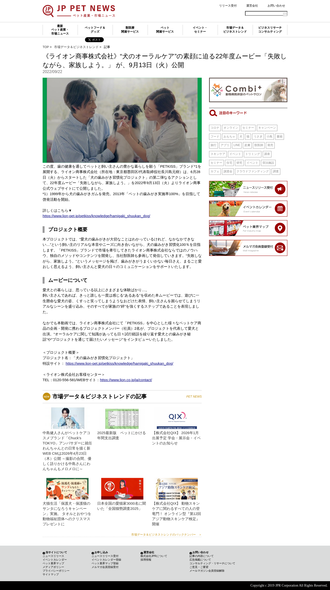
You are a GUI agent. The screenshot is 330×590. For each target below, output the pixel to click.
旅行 (213, 145)
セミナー (248, 127)
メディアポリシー (53, 566)
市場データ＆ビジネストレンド (235, 29)
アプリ (225, 145)
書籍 (280, 136)
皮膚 (247, 145)
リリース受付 (228, 5)
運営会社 (252, 5)
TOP (46, 47)
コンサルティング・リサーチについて (212, 563)
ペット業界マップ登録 (105, 563)
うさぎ (258, 136)
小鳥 (269, 136)
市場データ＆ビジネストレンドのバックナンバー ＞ (166, 534)
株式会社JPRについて (154, 555)
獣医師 (258, 145)
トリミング (252, 154)
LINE (237, 145)
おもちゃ (229, 136)
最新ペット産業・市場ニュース (60, 29)
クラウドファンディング (252, 171)
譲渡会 (228, 171)
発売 (270, 145)
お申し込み (101, 552)
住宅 (229, 162)
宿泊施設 (268, 162)
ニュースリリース (53, 555)
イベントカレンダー (55, 559)
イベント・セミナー (200, 29)
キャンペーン (267, 127)
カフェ (215, 171)
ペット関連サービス (165, 29)
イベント (235, 154)
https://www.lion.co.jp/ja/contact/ (126, 380)
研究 (239, 162)
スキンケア (218, 154)
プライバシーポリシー (56, 570)
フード (215, 136)
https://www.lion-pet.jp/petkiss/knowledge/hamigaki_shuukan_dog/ (96, 216)
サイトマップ (51, 574)
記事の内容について (201, 555)
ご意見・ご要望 (198, 566)
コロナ (215, 127)
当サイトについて (56, 552)
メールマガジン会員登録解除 (206, 570)
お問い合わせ (276, 5)
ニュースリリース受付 (105, 555)
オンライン (231, 127)
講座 (267, 154)
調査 (276, 171)
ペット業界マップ (53, 563)
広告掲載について (200, 559)
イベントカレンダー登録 (106, 559)
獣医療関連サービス (130, 29)
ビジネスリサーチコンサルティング (270, 29)
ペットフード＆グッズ (95, 29)
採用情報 (146, 559)
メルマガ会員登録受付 (105, 566)
